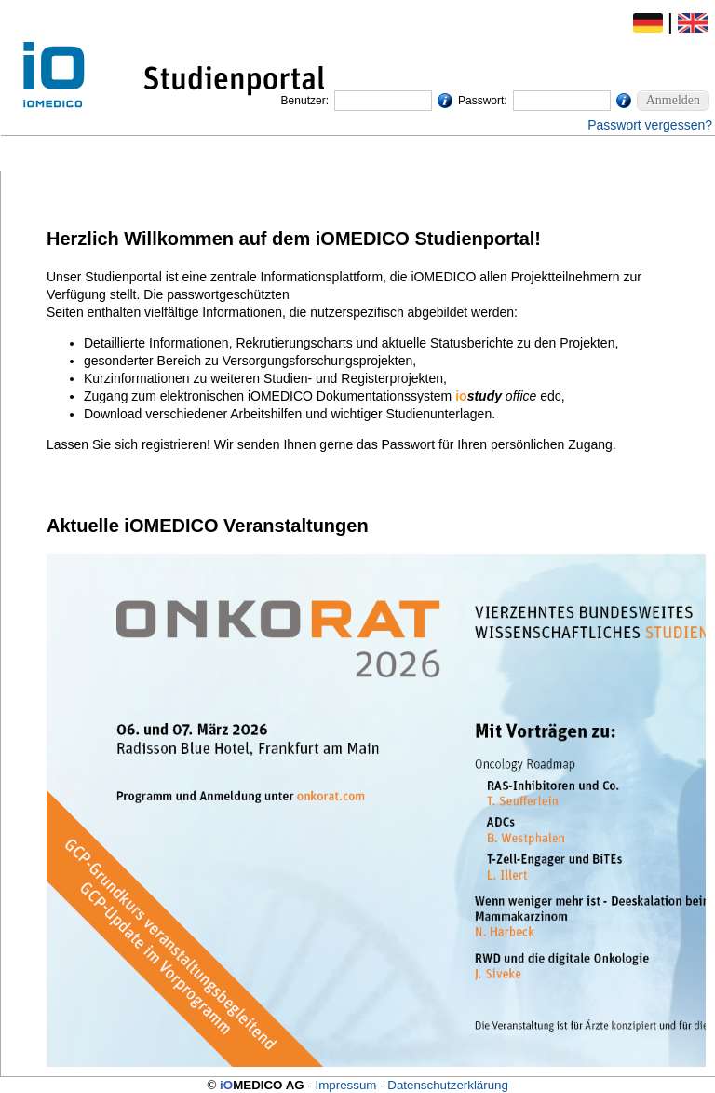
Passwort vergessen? (649, 124)
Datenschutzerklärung (447, 1085)
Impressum (346, 1085)
